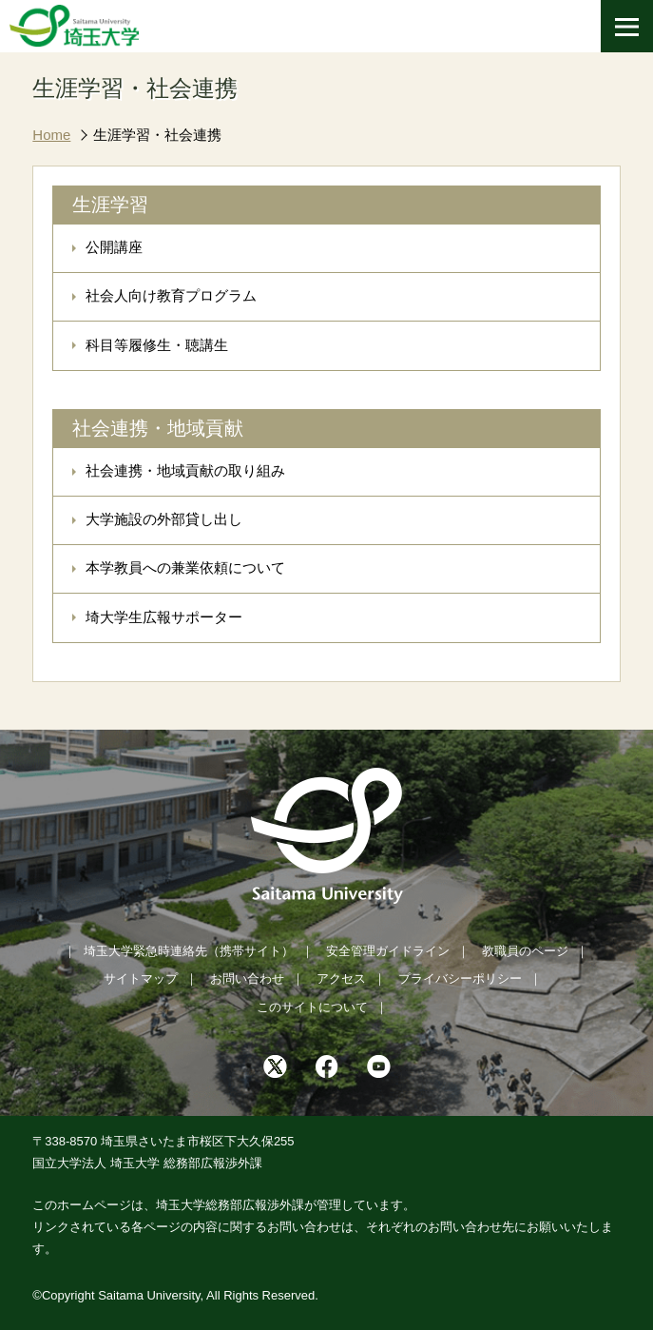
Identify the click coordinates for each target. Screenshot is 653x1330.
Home (51, 135)
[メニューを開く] (627, 26)
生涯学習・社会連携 (157, 135)
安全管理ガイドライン (388, 951)
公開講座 (114, 247)
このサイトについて (312, 1007)
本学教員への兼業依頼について (185, 567)
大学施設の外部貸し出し (164, 519)
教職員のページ (525, 951)
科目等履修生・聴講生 (157, 345)
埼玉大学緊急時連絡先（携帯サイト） (189, 951)
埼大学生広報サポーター (164, 617)
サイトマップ (141, 978)
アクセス (341, 978)
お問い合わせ (247, 978)
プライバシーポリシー (460, 978)
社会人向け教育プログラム (171, 295)
